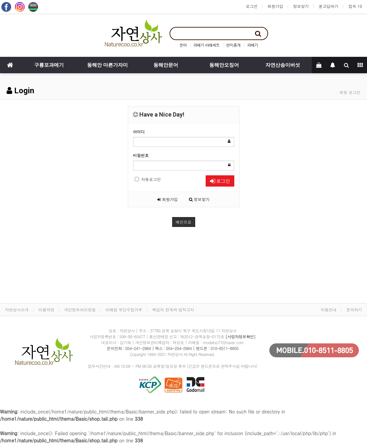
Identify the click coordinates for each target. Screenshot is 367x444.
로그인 (252, 6)
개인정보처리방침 (80, 309)
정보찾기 (301, 6)
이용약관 (46, 309)
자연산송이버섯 (282, 65)
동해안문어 (165, 65)
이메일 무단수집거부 (123, 309)
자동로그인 (148, 179)
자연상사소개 (17, 309)
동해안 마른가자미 (107, 65)
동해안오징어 (224, 65)
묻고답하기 (328, 6)
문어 (183, 45)
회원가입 (275, 6)
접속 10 (355, 6)
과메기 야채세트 (206, 45)
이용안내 (328, 309)
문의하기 (354, 309)
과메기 (252, 45)
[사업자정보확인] (240, 336)
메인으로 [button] (184, 222)
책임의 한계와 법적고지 (173, 309)
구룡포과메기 (49, 65)
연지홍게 (233, 45)
